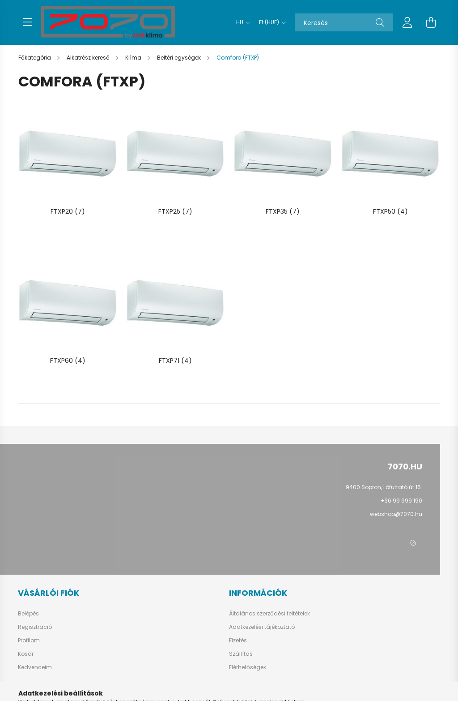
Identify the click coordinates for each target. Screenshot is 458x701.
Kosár (26, 654)
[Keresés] (344, 22)
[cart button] (431, 22)
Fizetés (238, 640)
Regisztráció (35, 627)
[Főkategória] (35, 57)
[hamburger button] (27, 22)
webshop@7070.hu (396, 514)
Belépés (28, 614)
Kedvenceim (35, 667)
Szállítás (241, 654)
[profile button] (407, 22)
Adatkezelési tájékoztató (262, 627)
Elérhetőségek (247, 667)
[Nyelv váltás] (241, 22)
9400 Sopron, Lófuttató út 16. (384, 487)
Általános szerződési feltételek (269, 614)
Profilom (29, 640)
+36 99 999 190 (401, 500)
